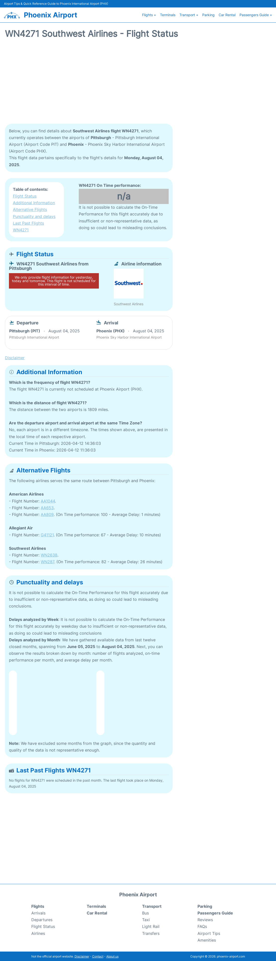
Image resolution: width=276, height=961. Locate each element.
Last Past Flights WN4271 (28, 226)
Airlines (38, 932)
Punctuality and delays (34, 215)
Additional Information (34, 202)
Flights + (149, 14)
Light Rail (150, 925)
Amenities (206, 939)
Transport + (188, 14)
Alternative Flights (30, 208)
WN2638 (49, 554)
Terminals (167, 14)
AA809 (47, 513)
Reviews (205, 919)
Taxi (146, 919)
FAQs (202, 925)
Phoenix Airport (50, 14)
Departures (41, 919)
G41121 (47, 534)
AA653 (47, 507)
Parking (208, 14)
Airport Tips (208, 932)
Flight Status (25, 195)
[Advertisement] (138, 83)
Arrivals (38, 912)
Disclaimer (82, 956)
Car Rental (227, 14)
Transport (151, 905)
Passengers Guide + (255, 14)
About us (112, 956)
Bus (145, 912)
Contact (97, 956)
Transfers (150, 932)
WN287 (47, 561)
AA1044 (48, 500)
